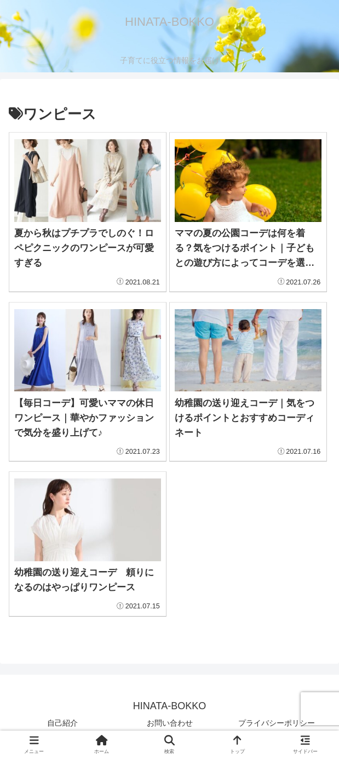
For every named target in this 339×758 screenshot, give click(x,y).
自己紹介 (62, 723)
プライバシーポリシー (276, 723)
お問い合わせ (170, 723)
